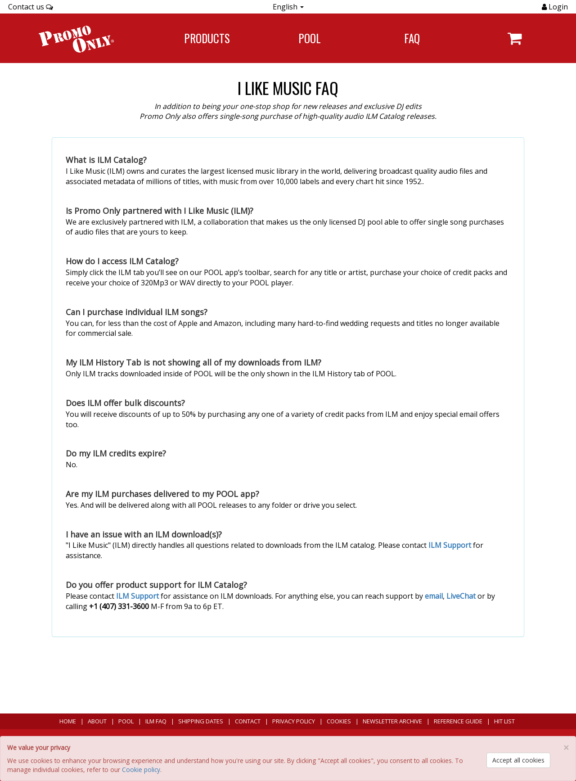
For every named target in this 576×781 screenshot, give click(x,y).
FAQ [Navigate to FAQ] (412, 38)
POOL (126, 721)
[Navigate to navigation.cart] (514, 38)
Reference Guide (458, 721)
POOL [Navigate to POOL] (309, 38)
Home (67, 721)
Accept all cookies (518, 760)
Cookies (339, 721)
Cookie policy (141, 769)
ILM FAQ (155, 721)
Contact (248, 721)
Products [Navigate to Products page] (207, 38)
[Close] (566, 748)
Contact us (30, 7)
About (97, 721)
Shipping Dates (200, 721)
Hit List (504, 721)
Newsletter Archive (392, 721)
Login (557, 7)
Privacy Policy (293, 721)
